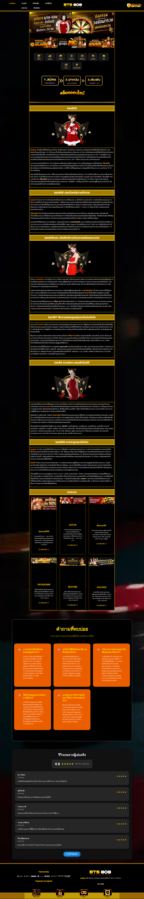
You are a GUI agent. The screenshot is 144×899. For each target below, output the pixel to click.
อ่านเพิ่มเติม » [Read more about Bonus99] (101, 543)
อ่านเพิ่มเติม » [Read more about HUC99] (73, 545)
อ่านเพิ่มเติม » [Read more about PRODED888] (44, 603)
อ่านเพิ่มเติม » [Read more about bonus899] (44, 549)
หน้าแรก (12, 3)
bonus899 (44, 531)
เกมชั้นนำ (48, 3)
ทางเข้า (24, 3)
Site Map (100, 884)
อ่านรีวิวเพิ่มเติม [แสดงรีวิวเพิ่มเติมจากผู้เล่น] (72, 854)
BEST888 (72, 587)
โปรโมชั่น (36, 3)
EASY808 (101, 587)
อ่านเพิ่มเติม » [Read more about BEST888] (73, 605)
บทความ (24, 8)
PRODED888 (44, 584)
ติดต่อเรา (37, 8)
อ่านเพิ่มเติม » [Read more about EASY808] (101, 605)
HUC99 (72, 525)
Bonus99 (101, 525)
